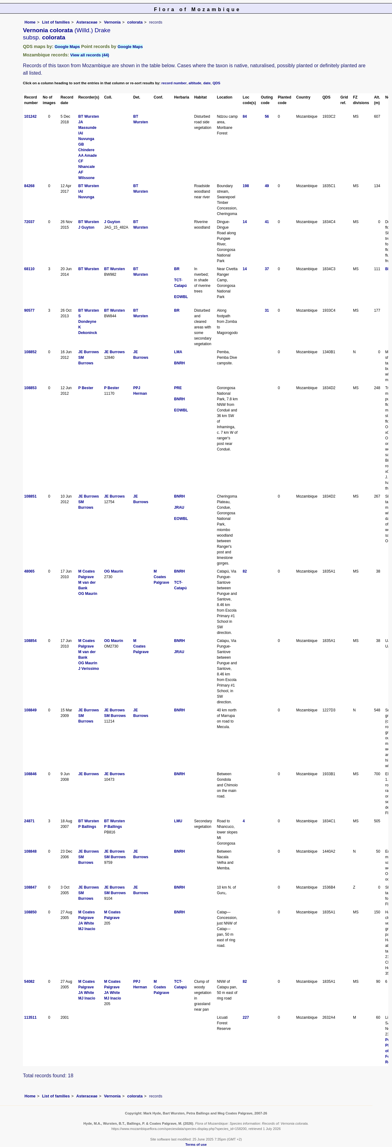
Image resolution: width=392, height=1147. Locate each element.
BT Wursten (88, 116)
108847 (30, 887)
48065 (29, 571)
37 (267, 269)
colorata (135, 22)
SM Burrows (115, 716)
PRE (178, 388)
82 (245, 571)
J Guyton (86, 227)
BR (176, 269)
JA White (86, 923)
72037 (29, 222)
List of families (56, 22)
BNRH (179, 363)
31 (267, 310)
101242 (30, 116)
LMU (178, 821)
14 (245, 222)
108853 (30, 388)
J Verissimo (88, 668)
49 (267, 186)
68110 (29, 269)
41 (267, 222)
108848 (30, 851)
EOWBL (181, 297)
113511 (30, 1017)
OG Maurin (87, 593)
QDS (216, 83)
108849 (30, 710)
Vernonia (112, 22)
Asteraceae (86, 22)
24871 (29, 821)
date (207, 83)
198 (246, 186)
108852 (30, 352)
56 (267, 116)
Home (30, 22)
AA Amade (87, 155)
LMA (178, 352)
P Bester (85, 388)
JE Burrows (88, 352)
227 (246, 1017)
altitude (195, 83)
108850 (30, 912)
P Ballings (87, 826)
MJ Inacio (86, 929)
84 (245, 116)
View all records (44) (89, 55)
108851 (30, 496)
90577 (29, 310)
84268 (29, 186)
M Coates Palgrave (161, 577)
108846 (30, 774)
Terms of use (196, 1144)
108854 (30, 641)
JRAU (179, 507)
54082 (29, 981)
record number (173, 83)
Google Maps (67, 46)
